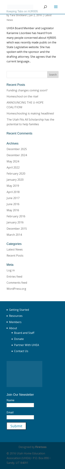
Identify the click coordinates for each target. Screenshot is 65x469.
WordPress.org (16, 289)
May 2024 (13, 161)
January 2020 (15, 180)
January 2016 (15, 222)
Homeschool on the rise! (22, 96)
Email (10, 412)
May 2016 (13, 210)
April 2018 (13, 192)
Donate (19, 339)
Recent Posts (15, 255)
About (13, 328)
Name (10, 400)
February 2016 (16, 216)
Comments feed (17, 283)
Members (15, 322)
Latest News (15, 249)
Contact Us (21, 351)
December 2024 (17, 155)
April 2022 (13, 167)
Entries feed (14, 276)
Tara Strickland (18, 15)
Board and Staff (24, 333)
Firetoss (40, 447)
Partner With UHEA (26, 345)
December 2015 (17, 229)
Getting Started (19, 310)
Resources (16, 316)
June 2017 (13, 198)
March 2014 (14, 235)
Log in (11, 270)
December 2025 (17, 149)
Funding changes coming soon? (27, 90)
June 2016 (13, 204)
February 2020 (16, 173)
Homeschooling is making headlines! (30, 113)
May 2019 (13, 186)
